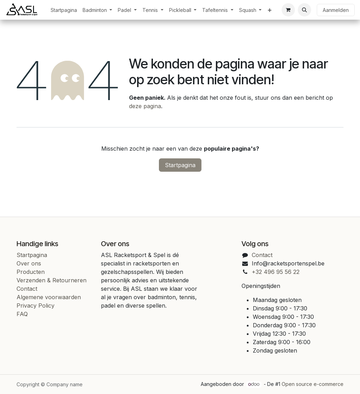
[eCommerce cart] (288, 10)
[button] (304, 10)
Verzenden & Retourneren (51, 280)
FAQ (22, 313)
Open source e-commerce (312, 384)
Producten (31, 271)
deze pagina (145, 106)
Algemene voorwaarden (49, 297)
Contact (27, 288)
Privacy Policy (35, 305)
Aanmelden (336, 10)
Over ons (29, 263)
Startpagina (180, 165)
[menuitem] (64, 10)
